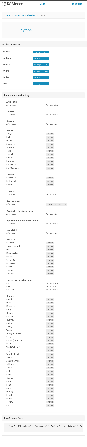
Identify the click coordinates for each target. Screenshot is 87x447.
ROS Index (12, 3)
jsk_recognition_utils (41, 52)
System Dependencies (24, 15)
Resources (77, 3)
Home (7, 15)
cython (26, 29)
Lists (43, 3)
